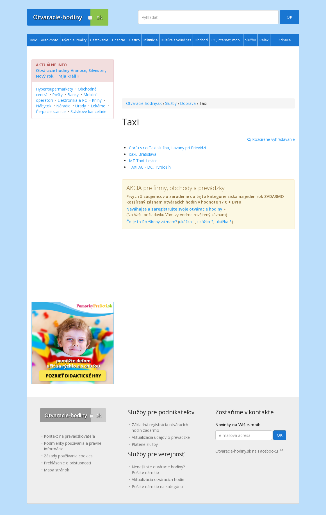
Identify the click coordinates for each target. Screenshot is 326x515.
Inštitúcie (150, 40)
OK (289, 17)
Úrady (80, 106)
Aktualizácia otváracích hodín (158, 479)
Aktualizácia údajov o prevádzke (161, 437)
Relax (263, 40)
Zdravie (284, 40)
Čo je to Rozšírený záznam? (151, 221)
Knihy (97, 100)
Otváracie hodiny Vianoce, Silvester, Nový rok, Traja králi (71, 73)
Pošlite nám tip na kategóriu (157, 486)
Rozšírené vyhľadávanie (271, 139)
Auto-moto (49, 40)
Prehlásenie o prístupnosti (67, 463)
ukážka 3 (224, 221)
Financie (118, 40)
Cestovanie (99, 40)
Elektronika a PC (72, 100)
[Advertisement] (208, 73)
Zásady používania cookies (68, 455)
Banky (73, 94)
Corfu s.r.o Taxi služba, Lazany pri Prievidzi (167, 147)
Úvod (33, 40)
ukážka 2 (205, 221)
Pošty (57, 94)
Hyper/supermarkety (54, 89)
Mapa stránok (56, 470)
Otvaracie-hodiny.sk (144, 103)
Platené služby (145, 444)
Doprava (188, 103)
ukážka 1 (187, 221)
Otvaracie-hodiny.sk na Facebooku (249, 451)
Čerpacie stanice (51, 111)
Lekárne (98, 106)
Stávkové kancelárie (88, 111)
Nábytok (43, 106)
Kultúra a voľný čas (176, 40)
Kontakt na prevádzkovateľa (69, 436)
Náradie (63, 106)
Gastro (134, 40)
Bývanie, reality (74, 40)
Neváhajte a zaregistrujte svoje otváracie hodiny (174, 209)
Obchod (201, 40)
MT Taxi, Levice (143, 160)
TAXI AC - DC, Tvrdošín (150, 167)
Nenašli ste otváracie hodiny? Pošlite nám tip (158, 469)
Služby (171, 103)
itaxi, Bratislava (142, 154)
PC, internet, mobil (226, 40)
